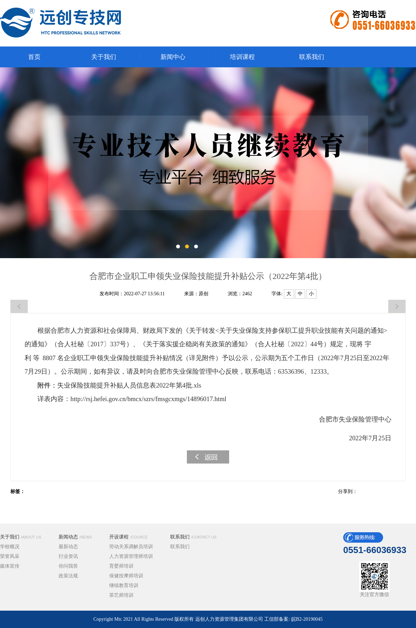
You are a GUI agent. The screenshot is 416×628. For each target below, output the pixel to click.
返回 (208, 457)
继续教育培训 (123, 585)
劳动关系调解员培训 (131, 546)
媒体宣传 (9, 566)
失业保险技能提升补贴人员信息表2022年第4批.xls (129, 385)
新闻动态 (75, 537)
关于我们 (20, 537)
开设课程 (128, 537)
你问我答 (68, 566)
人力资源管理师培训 (131, 556)
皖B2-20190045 (307, 619)
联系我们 (193, 537)
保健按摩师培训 (126, 575)
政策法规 (68, 575)
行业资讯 (68, 556)
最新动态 (68, 546)
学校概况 (9, 546)
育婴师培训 (121, 566)
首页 (34, 56)
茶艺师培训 (121, 595)
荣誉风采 (9, 556)
